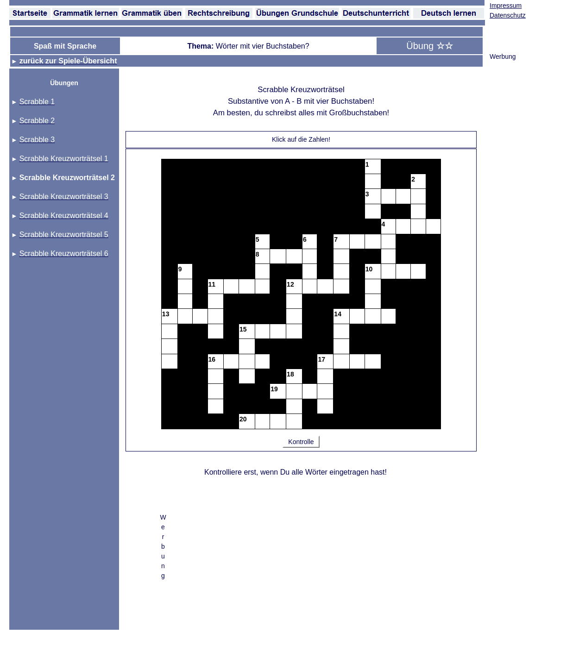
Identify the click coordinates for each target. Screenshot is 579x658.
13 (166, 314)
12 (290, 284)
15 (243, 329)
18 (290, 374)
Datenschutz (508, 15)
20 (243, 419)
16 (212, 359)
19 (274, 389)
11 (212, 284)
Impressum (506, 5)
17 (321, 359)
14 (337, 314)
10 (369, 269)
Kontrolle (300, 441)
